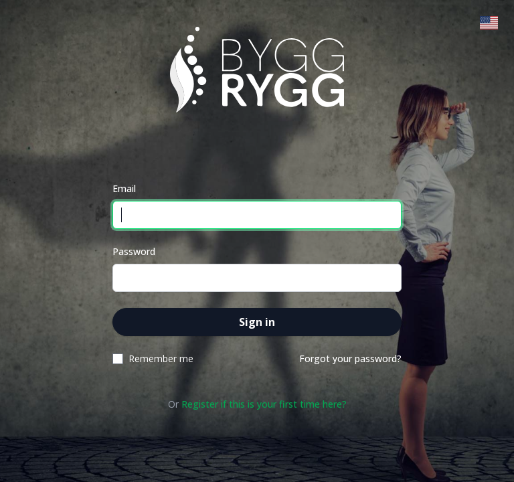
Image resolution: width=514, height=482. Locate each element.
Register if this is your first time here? (264, 404)
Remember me (160, 358)
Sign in (257, 322)
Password (133, 251)
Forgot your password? (350, 358)
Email (124, 188)
